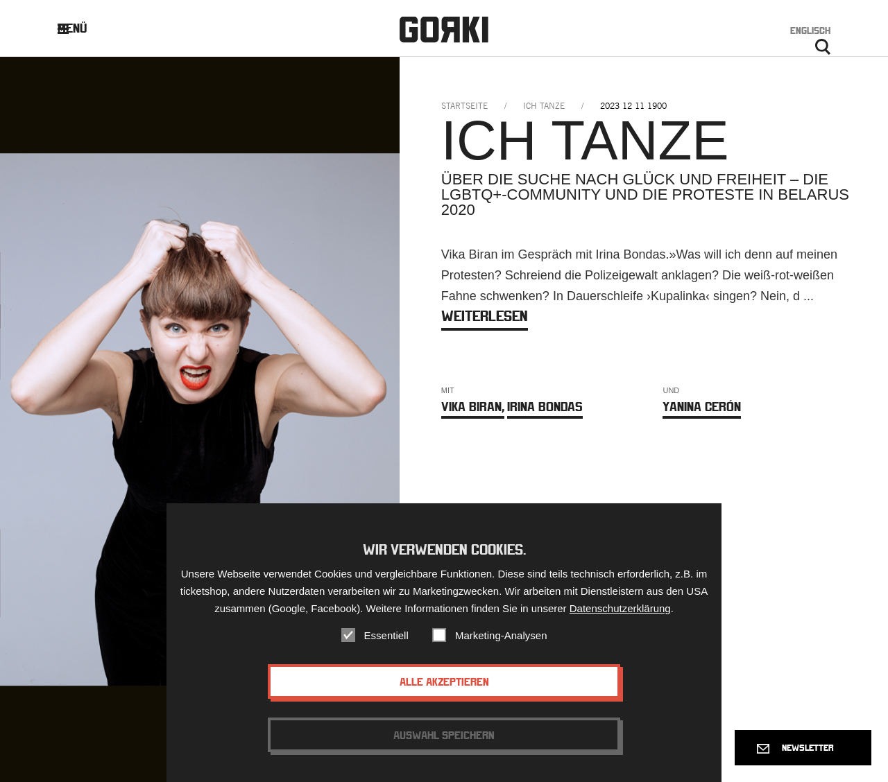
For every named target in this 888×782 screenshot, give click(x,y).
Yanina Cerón (702, 407)
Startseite (464, 106)
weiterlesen (484, 315)
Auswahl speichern (444, 750)
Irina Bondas (545, 407)
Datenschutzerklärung (620, 623)
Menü (83, 28)
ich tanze (544, 106)
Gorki (444, 29)
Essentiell (386, 651)
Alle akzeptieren (444, 697)
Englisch (810, 30)
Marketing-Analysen (501, 651)
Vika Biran (472, 407)
